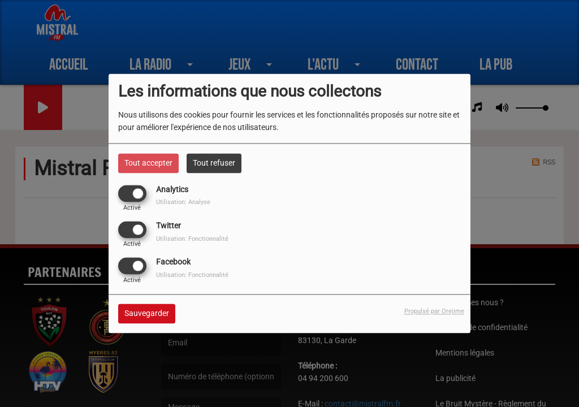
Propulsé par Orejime (434, 311)
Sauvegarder (146, 313)
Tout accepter (148, 162)
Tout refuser (214, 162)
